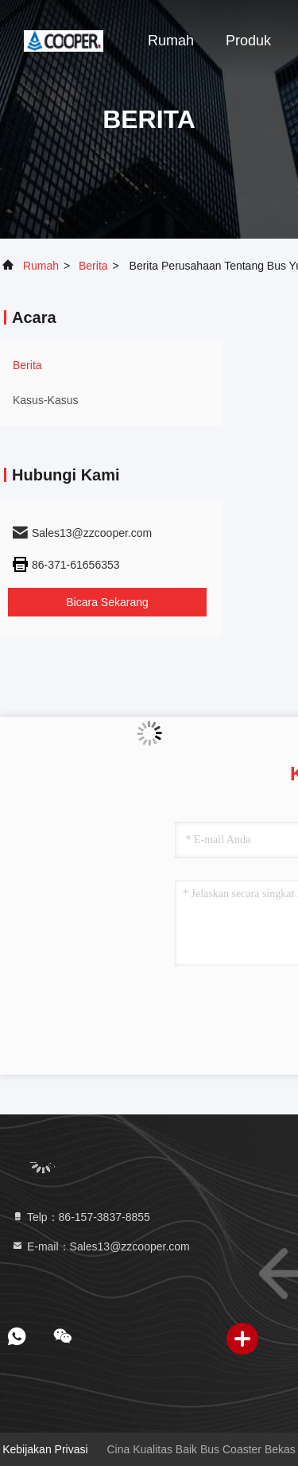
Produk (248, 41)
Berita (93, 265)
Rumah (171, 41)
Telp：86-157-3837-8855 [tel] (80, 1217)
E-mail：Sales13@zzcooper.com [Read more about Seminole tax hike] (100, 1246)
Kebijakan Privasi (44, 1449)
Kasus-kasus (45, 400)
